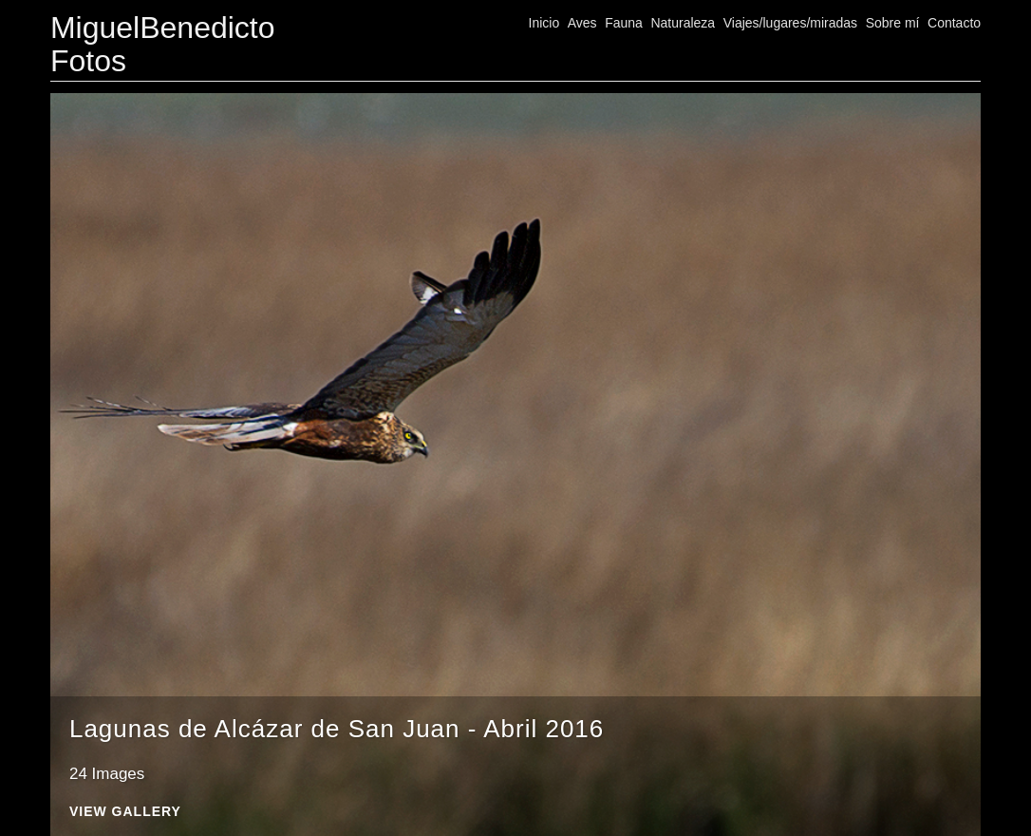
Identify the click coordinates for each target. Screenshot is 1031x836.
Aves (582, 22)
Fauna (624, 22)
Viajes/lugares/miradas (790, 22)
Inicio (544, 22)
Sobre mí (893, 22)
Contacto (954, 22)
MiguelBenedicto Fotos (162, 44)
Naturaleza (682, 22)
